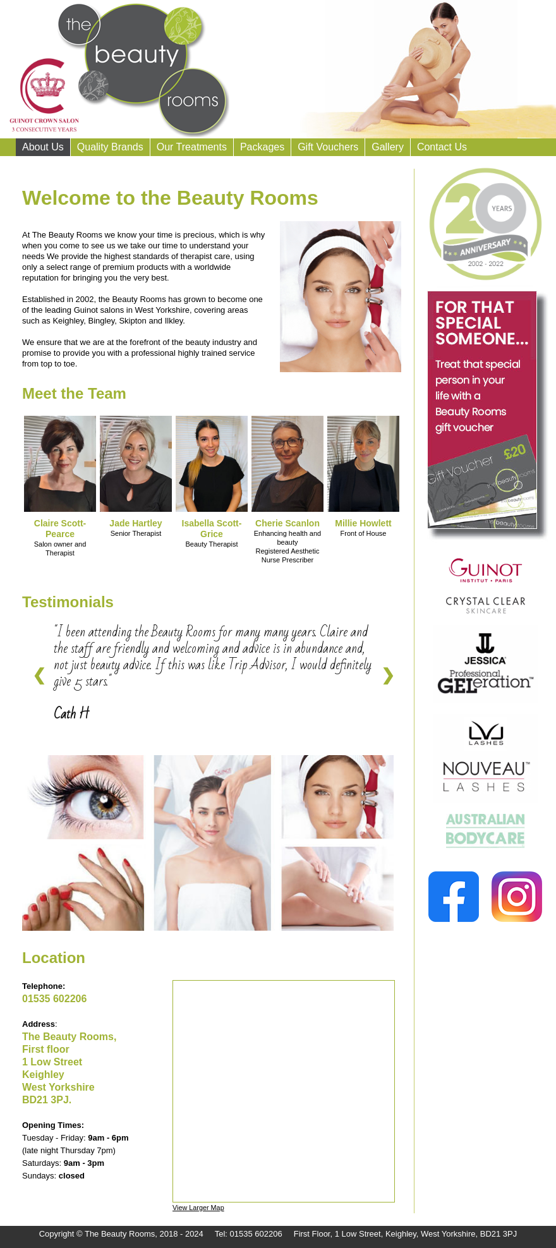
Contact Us (442, 147)
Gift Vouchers (328, 147)
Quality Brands (110, 147)
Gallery (388, 147)
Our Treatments (192, 147)
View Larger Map (198, 1207)
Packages (262, 147)
